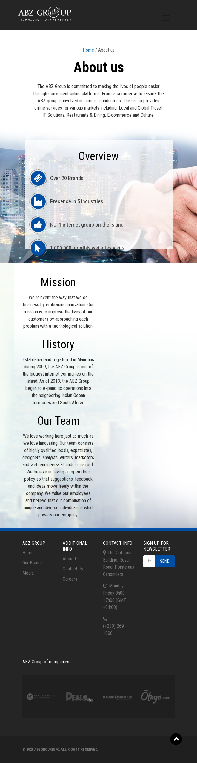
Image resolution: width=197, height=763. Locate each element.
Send (165, 561)
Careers (70, 579)
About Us (71, 559)
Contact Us (73, 569)
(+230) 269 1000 (113, 629)
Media (28, 573)
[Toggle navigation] (166, 18)
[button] (176, 739)
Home (88, 50)
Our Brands (32, 563)
